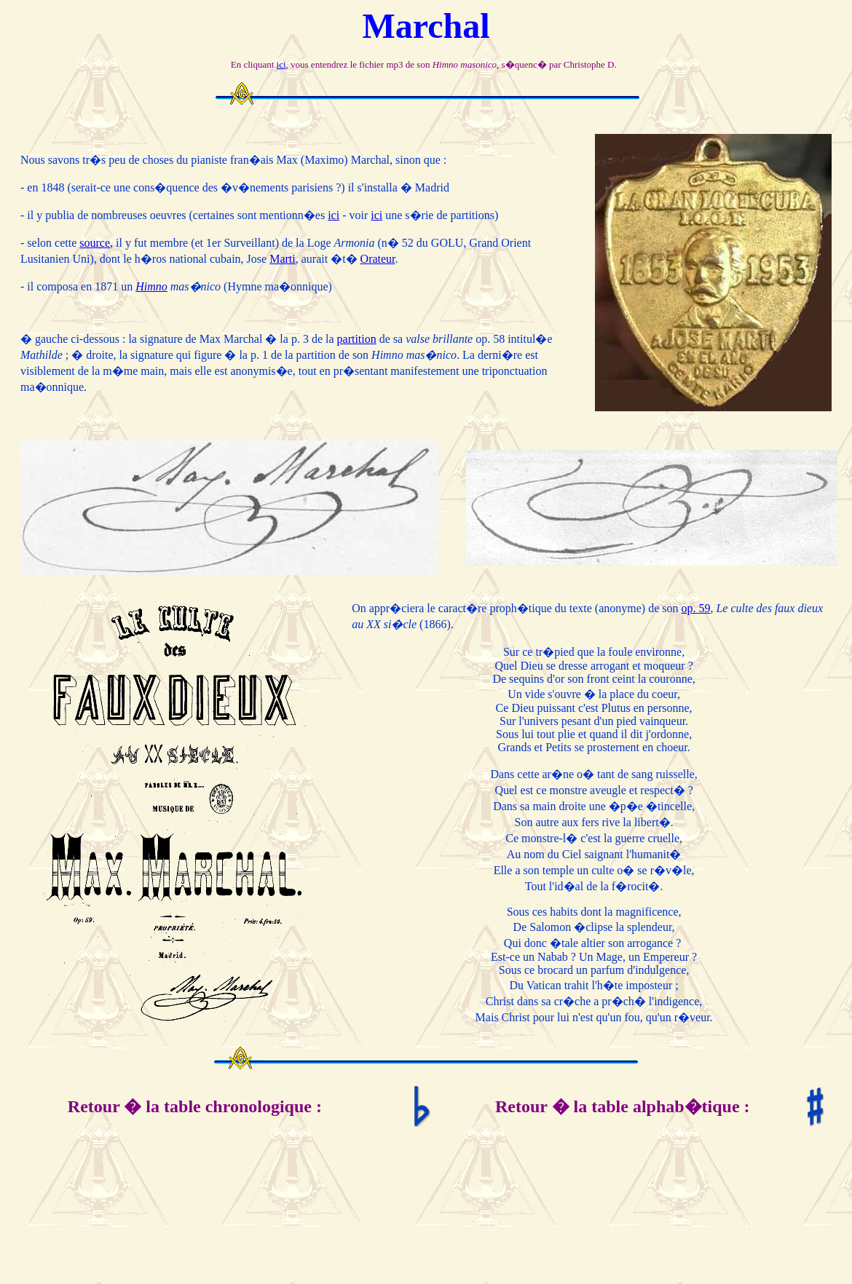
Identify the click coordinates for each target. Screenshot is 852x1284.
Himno (151, 286)
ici (281, 64)
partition (356, 339)
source (94, 243)
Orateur (377, 259)
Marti (282, 259)
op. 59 (695, 608)
